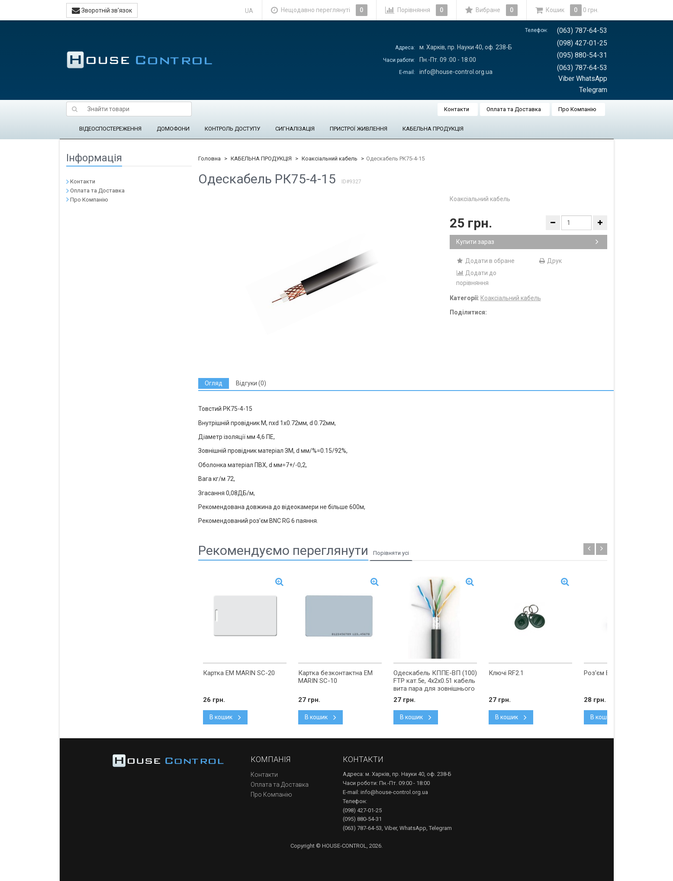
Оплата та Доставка (513, 109)
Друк (550, 260)
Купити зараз (527, 241)
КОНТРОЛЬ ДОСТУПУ (232, 128)
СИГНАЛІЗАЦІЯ (295, 128)
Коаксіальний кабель (329, 158)
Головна (209, 158)
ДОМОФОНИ (173, 128)
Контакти (456, 109)
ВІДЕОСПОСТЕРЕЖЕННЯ (110, 128)
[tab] (213, 383)
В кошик (225, 717)
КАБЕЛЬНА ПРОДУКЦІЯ (433, 128)
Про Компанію (577, 109)
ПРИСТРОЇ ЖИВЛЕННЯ (358, 128)
